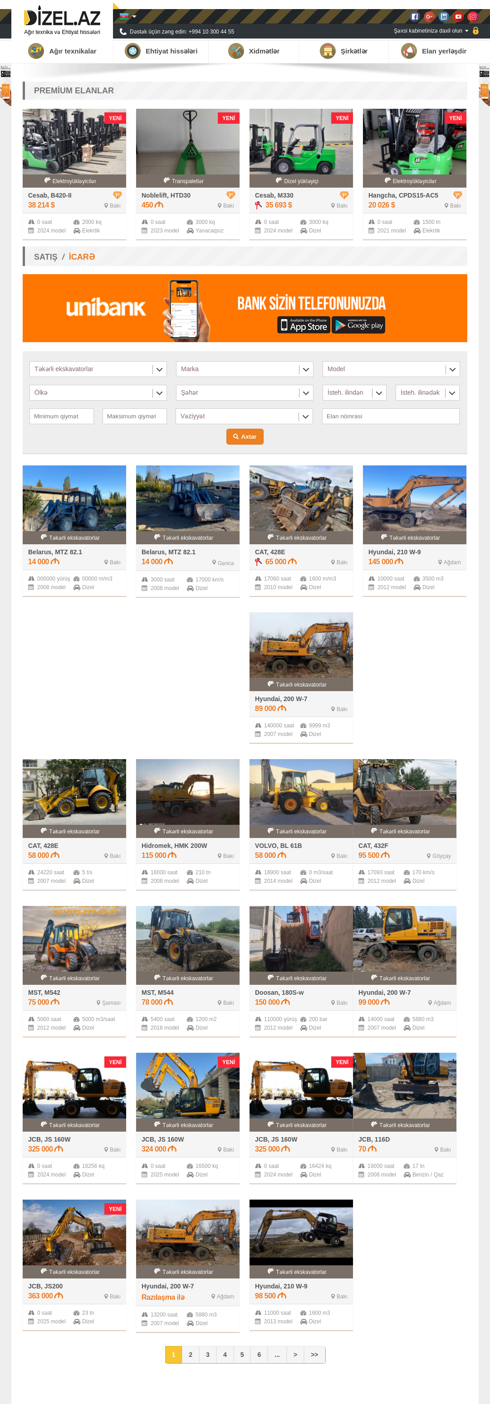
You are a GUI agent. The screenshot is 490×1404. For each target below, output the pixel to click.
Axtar (248, 436)
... (277, 1354)
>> (314, 1354)
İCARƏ (82, 256)
